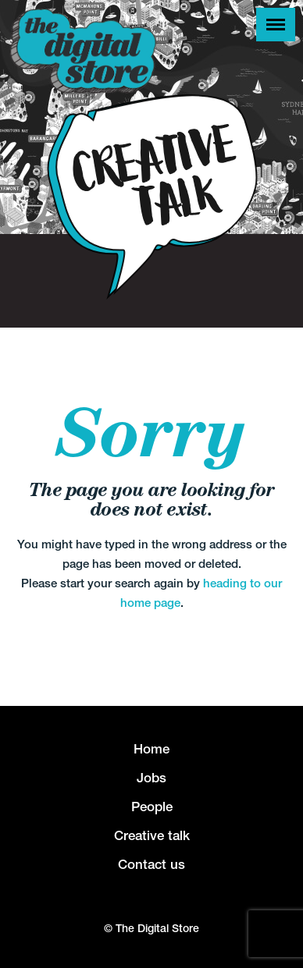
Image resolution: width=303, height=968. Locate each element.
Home (151, 749)
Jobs (151, 777)
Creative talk (152, 835)
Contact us (151, 864)
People (152, 806)
